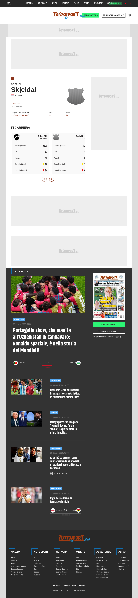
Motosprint (60, 566)
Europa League (17, 569)
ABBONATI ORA (91, 15)
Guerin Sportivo (62, 569)
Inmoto (59, 563)
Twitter (73, 585)
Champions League (18, 566)
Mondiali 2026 (19, 319)
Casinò (110, 3)
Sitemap (79, 572)
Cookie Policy (101, 569)
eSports (37, 575)
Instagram (66, 585)
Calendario (42, 3)
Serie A (54, 3)
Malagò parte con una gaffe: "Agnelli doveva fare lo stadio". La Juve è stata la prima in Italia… (64, 428)
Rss (77, 557)
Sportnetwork (61, 572)
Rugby (36, 560)
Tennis (86, 3)
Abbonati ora (108, 325)
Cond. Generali (102, 578)
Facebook (56, 585)
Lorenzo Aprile (60, 473)
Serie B (14, 563)
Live (129, 3)
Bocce (36, 572)
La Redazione (101, 560)
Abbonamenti (81, 560)
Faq (97, 563)
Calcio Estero (16, 572)
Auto (58, 557)
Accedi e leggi (114, 337)
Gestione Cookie (102, 572)
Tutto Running (39, 566)
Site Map (121, 563)
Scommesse (98, 3)
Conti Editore (61, 575)
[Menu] (9, 3)
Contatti (99, 557)
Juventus (65, 3)
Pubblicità (122, 557)
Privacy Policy (102, 575)
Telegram (81, 585)
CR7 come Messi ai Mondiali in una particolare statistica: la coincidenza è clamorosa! (65, 393)
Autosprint (60, 560)
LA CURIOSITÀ (55, 380)
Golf (35, 569)
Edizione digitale (82, 566)
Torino (76, 3)
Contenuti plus (115, 3)
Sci (35, 557)
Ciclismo (37, 563)
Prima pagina (81, 563)
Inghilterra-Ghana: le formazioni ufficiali (61, 500)
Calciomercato (56, 448)
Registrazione (123, 560)
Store (78, 569)
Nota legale (100, 566)
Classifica (29, 3)
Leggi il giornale (115, 15)
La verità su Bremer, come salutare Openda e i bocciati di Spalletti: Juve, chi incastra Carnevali (65, 463)
